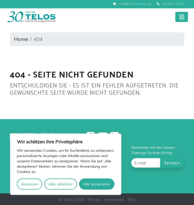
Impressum (114, 199)
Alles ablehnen (60, 184)
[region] (65, 164)
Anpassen (29, 184)
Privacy (94, 199)
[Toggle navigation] (181, 17)
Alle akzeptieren (96, 184)
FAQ (131, 199)
